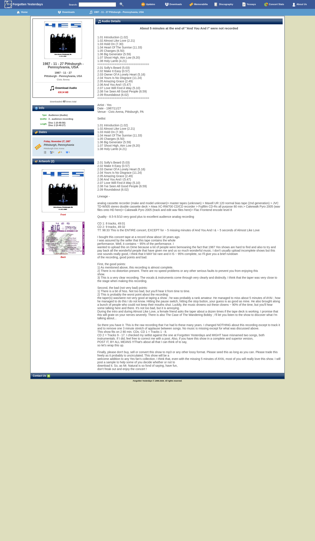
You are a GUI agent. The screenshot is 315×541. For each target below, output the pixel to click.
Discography (223, 4)
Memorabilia (198, 4)
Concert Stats (274, 4)
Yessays (249, 4)
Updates (148, 4)
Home (22, 12)
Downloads (173, 4)
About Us (299, 4)
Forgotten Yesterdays (23, 4)
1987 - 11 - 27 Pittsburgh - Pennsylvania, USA (116, 12)
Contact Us (41, 375)
